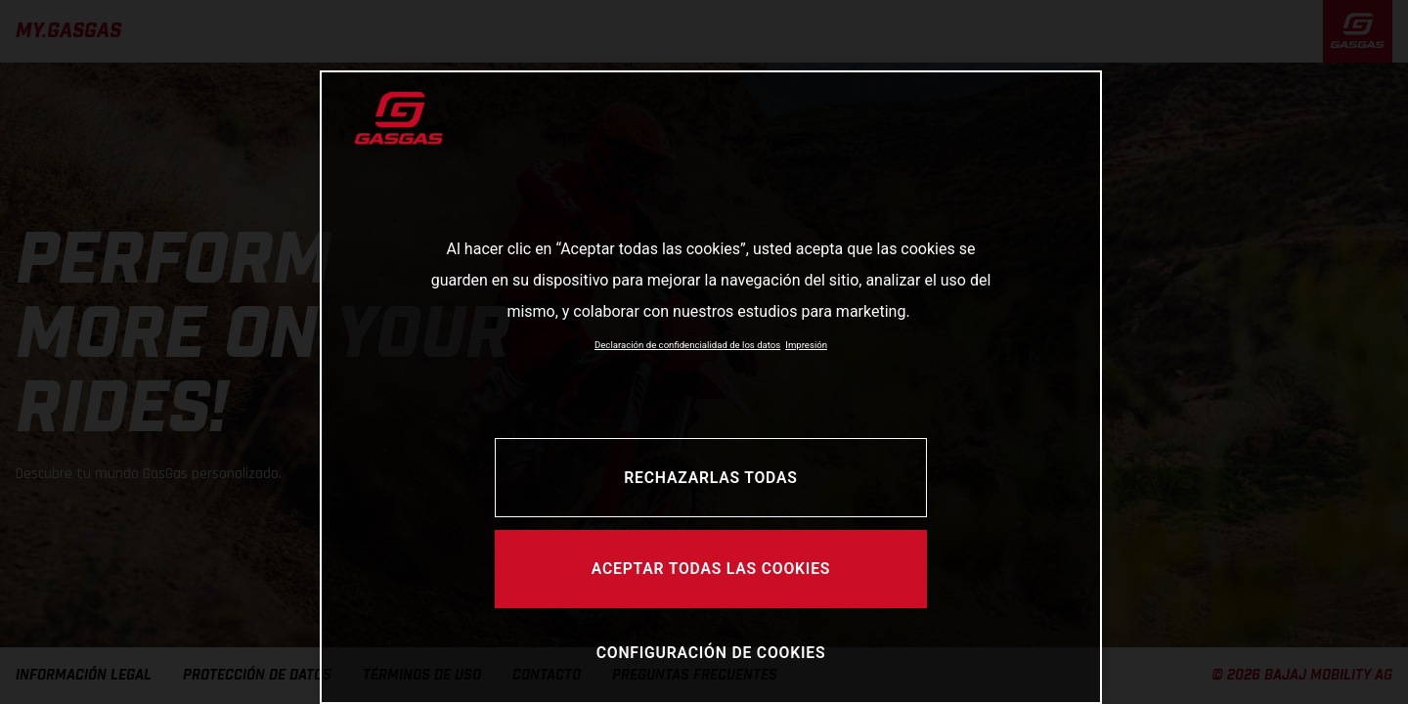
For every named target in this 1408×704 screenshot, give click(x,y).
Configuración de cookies (711, 652)
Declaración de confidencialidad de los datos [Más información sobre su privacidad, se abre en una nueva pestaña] (687, 344)
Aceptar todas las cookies (711, 568)
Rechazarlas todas (710, 477)
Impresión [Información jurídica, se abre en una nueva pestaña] (806, 344)
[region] (711, 387)
